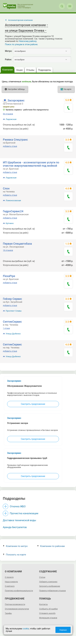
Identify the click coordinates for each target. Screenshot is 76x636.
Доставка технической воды (19, 520)
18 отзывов (8, 250)
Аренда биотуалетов (15, 527)
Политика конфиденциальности (19, 591)
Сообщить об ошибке (48, 609)
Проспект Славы (14, 311)
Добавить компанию (48, 582)
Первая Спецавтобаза (17, 243)
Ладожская (11, 119)
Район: (8, 59)
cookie (25, 628)
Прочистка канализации (24, 513)
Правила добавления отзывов (52, 591)
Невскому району (28, 41)
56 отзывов (8, 114)
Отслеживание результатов (17, 609)
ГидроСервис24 (13, 211)
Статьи (42, 577)
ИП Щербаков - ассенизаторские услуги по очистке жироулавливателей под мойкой (31, 164)
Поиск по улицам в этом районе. (21, 44)
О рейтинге (9, 586)
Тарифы (8, 613)
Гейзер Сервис (12, 298)
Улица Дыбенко (13, 333)
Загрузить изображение (49, 586)
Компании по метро (15, 546)
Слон (6, 188)
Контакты (43, 604)
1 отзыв (6, 328)
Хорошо (63, 630)
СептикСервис (12, 321)
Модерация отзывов (48, 618)
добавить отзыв (10, 146)
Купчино (10, 223)
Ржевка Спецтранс (15, 139)
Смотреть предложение (33, 404)
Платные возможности (15, 604)
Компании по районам (51, 546)
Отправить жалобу (47, 613)
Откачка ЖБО (18, 506)
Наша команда (11, 582)
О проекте (9, 577)
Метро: (8, 51)
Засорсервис (16, 100)
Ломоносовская (13, 200)
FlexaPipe (9, 276)
